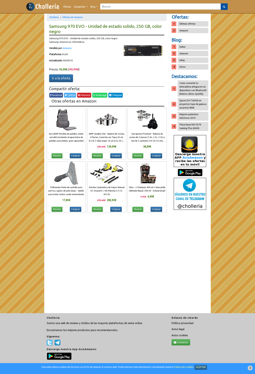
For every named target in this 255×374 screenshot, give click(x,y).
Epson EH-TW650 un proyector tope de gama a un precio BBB (192, 104)
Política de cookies (184, 367)
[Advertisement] (190, 263)
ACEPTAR (201, 367)
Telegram (115, 95)
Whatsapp (100, 95)
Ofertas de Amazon (72, 17)
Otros (182, 66)
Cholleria (54, 17)
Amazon (67, 48)
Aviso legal (178, 329)
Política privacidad (183, 323)
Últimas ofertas (187, 23)
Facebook (56, 95)
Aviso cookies (180, 335)
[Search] (160, 6)
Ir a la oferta (61, 78)
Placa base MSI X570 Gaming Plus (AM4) (190, 126)
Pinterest (84, 95)
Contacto (181, 342)
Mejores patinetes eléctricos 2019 (188, 116)
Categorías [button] (80, 6)
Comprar (75, 155)
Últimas (67, 6)
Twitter (70, 95)
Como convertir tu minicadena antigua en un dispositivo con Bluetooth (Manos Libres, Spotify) (193, 88)
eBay (182, 60)
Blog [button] (93, 6)
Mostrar (57, 155)
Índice (182, 46)
